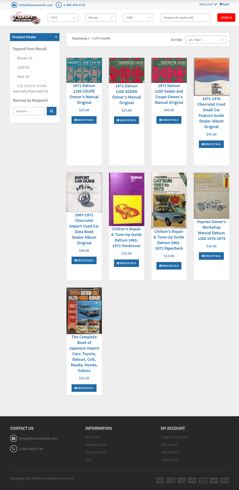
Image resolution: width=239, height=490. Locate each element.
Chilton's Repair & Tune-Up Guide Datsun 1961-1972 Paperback (169, 240)
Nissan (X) (24, 58)
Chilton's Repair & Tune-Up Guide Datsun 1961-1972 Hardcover (126, 237)
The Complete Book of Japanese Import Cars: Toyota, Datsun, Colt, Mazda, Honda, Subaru (84, 353)
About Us (92, 436)
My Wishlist (170, 452)
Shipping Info (96, 444)
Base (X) (23, 76)
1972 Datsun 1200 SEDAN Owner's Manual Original (126, 94)
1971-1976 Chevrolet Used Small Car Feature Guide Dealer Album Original (211, 112)
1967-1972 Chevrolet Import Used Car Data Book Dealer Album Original (84, 228)
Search (226, 17)
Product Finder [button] (24, 37)
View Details (84, 120)
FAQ (88, 459)
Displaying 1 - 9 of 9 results (91, 38)
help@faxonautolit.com (36, 5)
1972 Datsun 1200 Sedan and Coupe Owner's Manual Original (169, 94)
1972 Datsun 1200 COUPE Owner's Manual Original (84, 94)
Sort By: (176, 40)
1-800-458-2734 (74, 5)
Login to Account (175, 436)
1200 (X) (23, 67)
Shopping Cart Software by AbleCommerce (42, 478)
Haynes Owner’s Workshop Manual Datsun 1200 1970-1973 (211, 230)
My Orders (170, 444)
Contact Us (170, 459)
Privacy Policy (96, 452)
